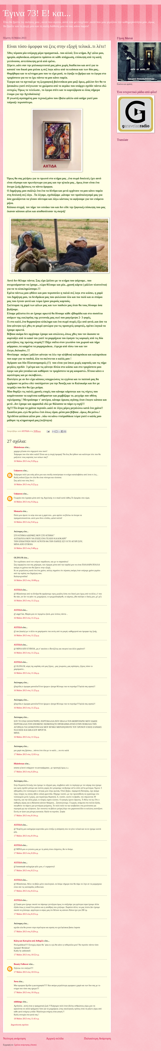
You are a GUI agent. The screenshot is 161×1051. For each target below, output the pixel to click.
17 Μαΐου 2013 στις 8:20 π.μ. (26, 853)
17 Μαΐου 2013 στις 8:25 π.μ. (26, 914)
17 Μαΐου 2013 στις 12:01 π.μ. (26, 754)
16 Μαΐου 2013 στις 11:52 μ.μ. (26, 737)
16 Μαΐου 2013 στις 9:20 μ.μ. (26, 461)
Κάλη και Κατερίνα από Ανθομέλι (29, 941)
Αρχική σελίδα (54, 1038)
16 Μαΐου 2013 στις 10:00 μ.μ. (26, 580)
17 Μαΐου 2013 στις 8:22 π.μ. (26, 891)
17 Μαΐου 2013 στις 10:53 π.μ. (26, 972)
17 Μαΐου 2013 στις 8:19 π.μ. (26, 836)
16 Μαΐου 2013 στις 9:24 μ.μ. (26, 502)
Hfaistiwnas (19, 447)
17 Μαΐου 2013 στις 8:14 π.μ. (26, 815)
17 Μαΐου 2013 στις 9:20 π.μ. (26, 931)
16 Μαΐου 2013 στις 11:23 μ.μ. (26, 653)
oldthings (18, 1002)
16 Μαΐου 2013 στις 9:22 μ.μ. (26, 484)
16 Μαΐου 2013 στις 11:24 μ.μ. (26, 673)
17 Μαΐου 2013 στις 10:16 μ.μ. (26, 992)
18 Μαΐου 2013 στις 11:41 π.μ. (26, 1019)
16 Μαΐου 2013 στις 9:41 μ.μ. (26, 522)
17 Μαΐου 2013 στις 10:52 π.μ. (26, 955)
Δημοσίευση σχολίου (20, 1025)
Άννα (16, 981)
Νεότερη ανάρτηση (14, 1038)
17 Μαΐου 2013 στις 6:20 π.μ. (26, 772)
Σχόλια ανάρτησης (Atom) (25, 1045)
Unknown (18, 470)
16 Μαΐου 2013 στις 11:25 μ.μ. (26, 690)
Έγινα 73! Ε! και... (37, 13)
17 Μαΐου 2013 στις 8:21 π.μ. (26, 870)
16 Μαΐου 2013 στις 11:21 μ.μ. (26, 600)
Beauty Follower (21, 964)
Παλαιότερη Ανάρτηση (97, 1038)
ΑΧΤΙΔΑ (18, 590)
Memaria (18, 511)
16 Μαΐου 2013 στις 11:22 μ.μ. (26, 635)
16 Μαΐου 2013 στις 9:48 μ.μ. (26, 548)
